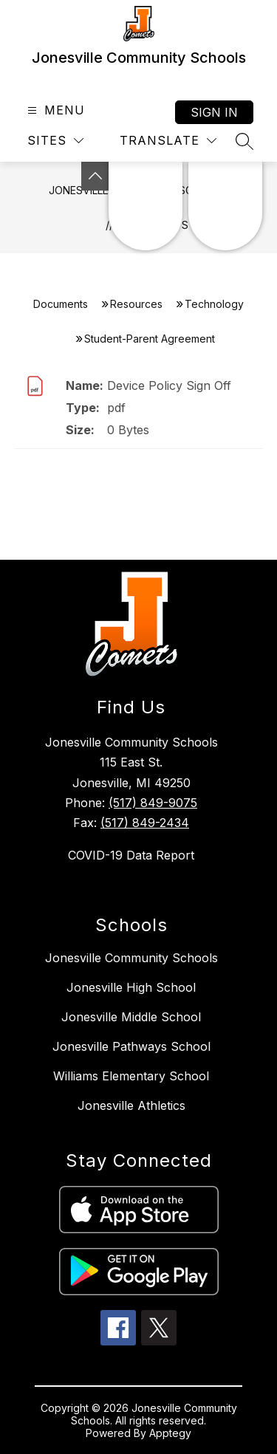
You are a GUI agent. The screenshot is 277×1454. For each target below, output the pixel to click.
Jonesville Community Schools (131, 957)
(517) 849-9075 (153, 802)
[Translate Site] (168, 140)
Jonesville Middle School (131, 1016)
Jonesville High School (131, 987)
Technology (214, 304)
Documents (60, 304)
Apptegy (170, 1433)
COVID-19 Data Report (131, 855)
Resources (136, 304)
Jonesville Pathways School (131, 1046)
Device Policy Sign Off (169, 385)
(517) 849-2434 (144, 822)
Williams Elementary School (131, 1076)
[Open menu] (54, 110)
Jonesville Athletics (131, 1105)
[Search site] (244, 141)
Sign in (214, 112)
